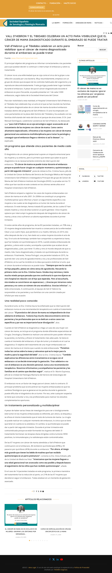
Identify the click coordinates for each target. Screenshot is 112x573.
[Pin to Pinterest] (40, 491)
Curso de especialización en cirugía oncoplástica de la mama (100, 110)
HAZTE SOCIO (70, 3)
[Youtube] (111, 33)
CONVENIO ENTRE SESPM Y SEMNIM (99, 125)
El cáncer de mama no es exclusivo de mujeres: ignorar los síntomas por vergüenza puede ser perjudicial (92, 92)
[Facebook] (103, 33)
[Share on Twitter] (38, 491)
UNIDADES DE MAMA (83, 23)
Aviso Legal (32, 567)
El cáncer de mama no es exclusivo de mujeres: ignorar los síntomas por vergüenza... (21, 531)
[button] (47, 7)
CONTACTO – (41, 3)
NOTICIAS (98, 23)
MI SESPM (56, 15)
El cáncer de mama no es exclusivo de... (42, 11)
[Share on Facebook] (36, 491)
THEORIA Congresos (60, 570)
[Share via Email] (43, 491)
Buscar (81, 45)
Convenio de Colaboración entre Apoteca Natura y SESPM (99, 153)
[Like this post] (34, 491)
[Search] (111, 23)
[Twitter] (106, 33)
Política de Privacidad (81, 567)
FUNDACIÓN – (56, 3)
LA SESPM (56, 23)
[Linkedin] (108, 33)
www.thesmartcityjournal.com (24, 58)
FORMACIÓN (67, 23)
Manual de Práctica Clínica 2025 (99, 139)
